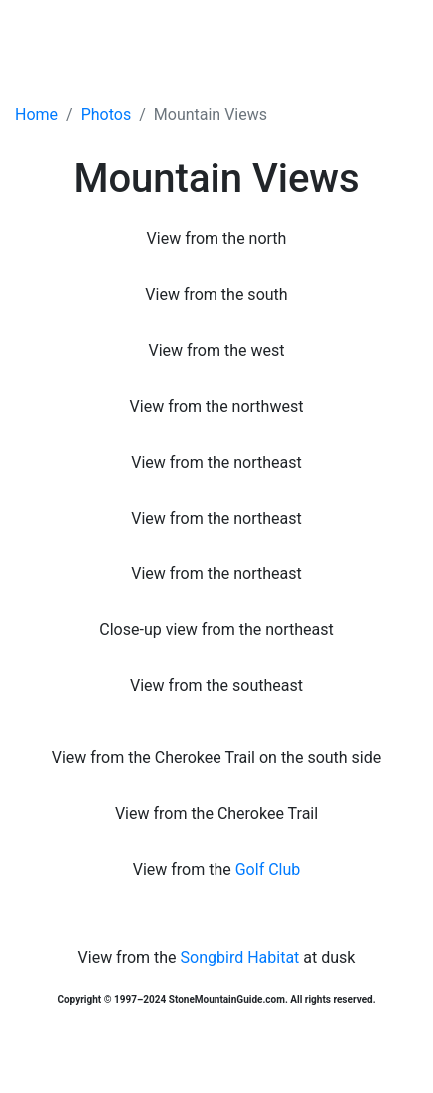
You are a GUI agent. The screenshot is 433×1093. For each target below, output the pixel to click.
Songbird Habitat (240, 957)
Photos (106, 114)
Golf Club (268, 869)
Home (36, 114)
